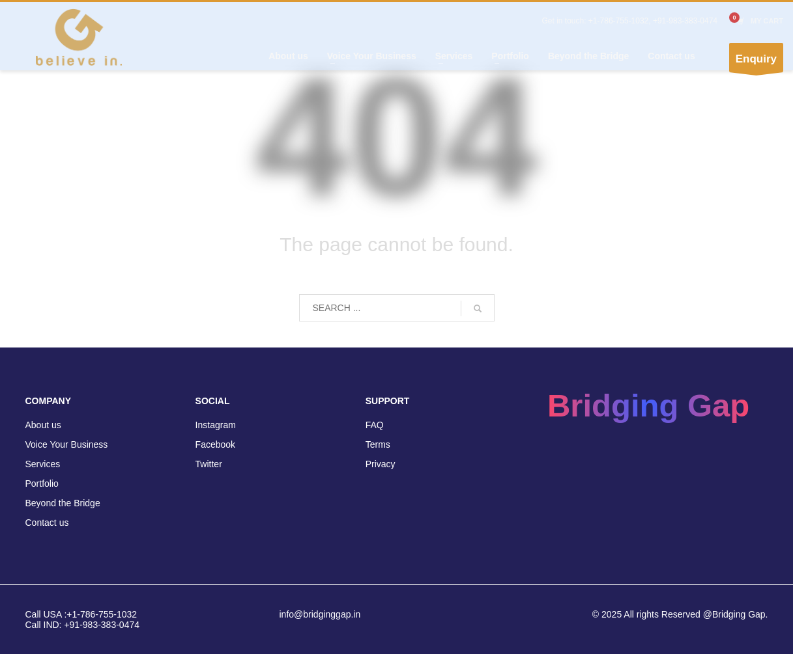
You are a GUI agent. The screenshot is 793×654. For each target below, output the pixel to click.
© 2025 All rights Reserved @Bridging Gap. (680, 614)
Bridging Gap (648, 405)
